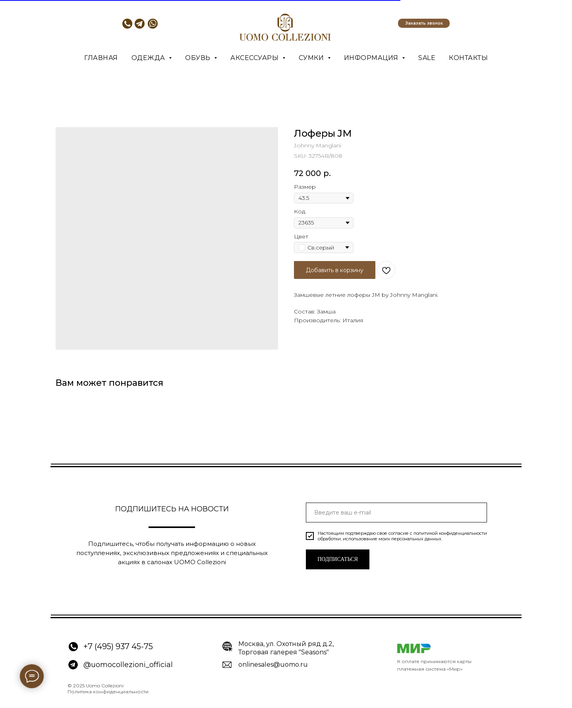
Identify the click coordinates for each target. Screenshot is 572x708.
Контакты (468, 58)
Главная (101, 58)
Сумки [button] (312, 58)
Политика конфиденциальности (108, 691)
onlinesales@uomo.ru (273, 664)
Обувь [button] (198, 58)
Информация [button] (372, 58)
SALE (426, 58)
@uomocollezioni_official (128, 664)
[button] (424, 23)
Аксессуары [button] (255, 58)
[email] (396, 512)
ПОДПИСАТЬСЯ (337, 559)
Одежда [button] (149, 58)
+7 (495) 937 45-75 (118, 646)
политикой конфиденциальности (450, 533)
